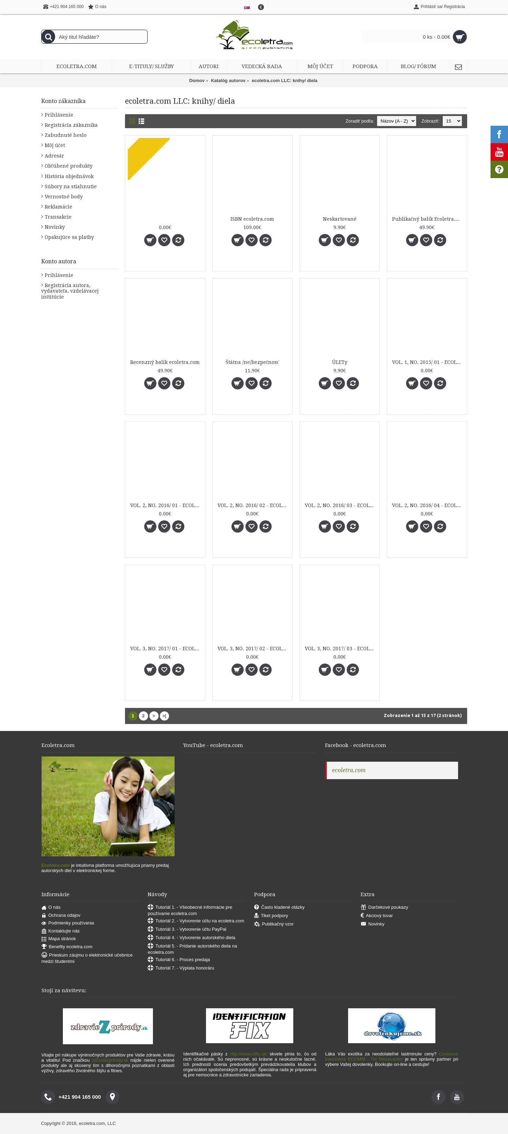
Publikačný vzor (274, 924)
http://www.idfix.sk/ (248, 1053)
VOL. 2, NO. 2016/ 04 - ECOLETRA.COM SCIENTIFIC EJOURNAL (428, 505)
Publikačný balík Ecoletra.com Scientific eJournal (428, 219)
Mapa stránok (59, 939)
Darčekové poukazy (384, 907)
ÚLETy (339, 362)
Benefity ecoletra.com (67, 947)
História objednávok (69, 176)
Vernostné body (64, 196)
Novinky (55, 227)
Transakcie (58, 217)
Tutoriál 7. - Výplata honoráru (181, 968)
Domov (197, 80)
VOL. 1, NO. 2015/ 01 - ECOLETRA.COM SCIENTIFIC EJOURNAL (428, 362)
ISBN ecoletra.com (252, 219)
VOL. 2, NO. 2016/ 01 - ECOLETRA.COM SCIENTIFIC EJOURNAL (166, 505)
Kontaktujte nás (61, 931)
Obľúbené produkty (69, 166)
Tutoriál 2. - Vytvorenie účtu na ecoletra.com (196, 921)
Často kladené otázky (279, 907)
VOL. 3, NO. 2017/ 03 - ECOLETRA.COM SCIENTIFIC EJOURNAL (341, 648)
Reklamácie (58, 207)
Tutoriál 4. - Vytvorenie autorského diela (191, 938)
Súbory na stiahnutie (71, 186)
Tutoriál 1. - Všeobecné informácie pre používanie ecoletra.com (190, 910)
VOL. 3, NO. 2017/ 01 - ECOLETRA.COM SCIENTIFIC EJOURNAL (166, 648)
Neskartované (339, 219)
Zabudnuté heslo (66, 135)
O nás (51, 907)
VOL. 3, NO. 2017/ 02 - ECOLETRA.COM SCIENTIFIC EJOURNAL (254, 648)
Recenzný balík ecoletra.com (165, 362)
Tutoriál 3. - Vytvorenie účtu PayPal (187, 929)
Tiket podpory (271, 916)
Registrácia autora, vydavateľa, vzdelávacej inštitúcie (70, 291)
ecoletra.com (349, 770)
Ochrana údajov (61, 916)
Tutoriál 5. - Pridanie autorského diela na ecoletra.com (192, 949)
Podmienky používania (68, 923)
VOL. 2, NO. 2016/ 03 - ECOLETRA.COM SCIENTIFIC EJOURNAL (341, 505)
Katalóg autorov (228, 80)
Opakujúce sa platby (69, 237)
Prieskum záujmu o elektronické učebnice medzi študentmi (87, 958)
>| (164, 715)
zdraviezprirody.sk (110, 1060)
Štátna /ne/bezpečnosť (252, 362)
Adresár (54, 156)
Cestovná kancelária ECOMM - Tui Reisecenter (391, 1056)
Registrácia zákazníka (71, 125)
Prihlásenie (59, 115)
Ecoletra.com (56, 865)
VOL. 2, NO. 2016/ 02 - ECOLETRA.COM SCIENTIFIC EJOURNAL (254, 505)
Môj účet (55, 145)
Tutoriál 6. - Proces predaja (179, 960)
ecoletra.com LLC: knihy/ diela (284, 80)
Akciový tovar (377, 916)
